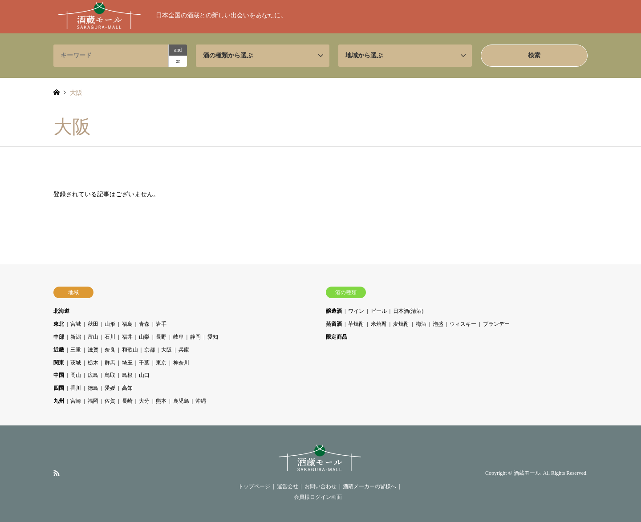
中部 (58, 337)
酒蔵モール (527, 473)
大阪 (166, 350)
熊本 (161, 401)
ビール (379, 311)
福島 (127, 324)
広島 (93, 375)
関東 (58, 363)
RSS (56, 473)
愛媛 (110, 388)
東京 (161, 363)
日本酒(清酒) (408, 311)
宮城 (75, 324)
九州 (58, 401)
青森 (144, 324)
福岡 (93, 401)
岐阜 (178, 337)
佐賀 (110, 401)
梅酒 (421, 324)
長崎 (127, 401)
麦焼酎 (401, 324)
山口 (144, 375)
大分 (144, 401)
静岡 (195, 337)
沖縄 (200, 401)
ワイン (356, 311)
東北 (58, 324)
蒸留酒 (334, 324)
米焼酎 (379, 324)
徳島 (93, 388)
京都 (149, 350)
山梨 (144, 337)
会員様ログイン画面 (318, 497)
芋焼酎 (356, 324)
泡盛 (438, 324)
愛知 (212, 337)
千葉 (144, 363)
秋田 (93, 324)
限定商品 (336, 337)
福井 (127, 337)
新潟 (75, 337)
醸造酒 (334, 311)
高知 (127, 388)
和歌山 (130, 350)
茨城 (75, 363)
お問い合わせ (320, 486)
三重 (75, 350)
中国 (58, 375)
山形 (110, 324)
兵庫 (184, 350)
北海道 (61, 311)
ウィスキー (463, 324)
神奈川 (181, 363)
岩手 (161, 324)
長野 (161, 337)
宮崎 (75, 401)
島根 (127, 375)
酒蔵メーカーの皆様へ (369, 486)
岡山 (75, 375)
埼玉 (127, 363)
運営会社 (287, 486)
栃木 (93, 363)
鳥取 (110, 375)
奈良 (110, 350)
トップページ (254, 486)
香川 (75, 388)
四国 (58, 388)
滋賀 (93, 350)
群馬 (110, 363)
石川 (110, 337)
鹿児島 (181, 401)
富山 (93, 337)
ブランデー (496, 324)
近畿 (58, 350)
